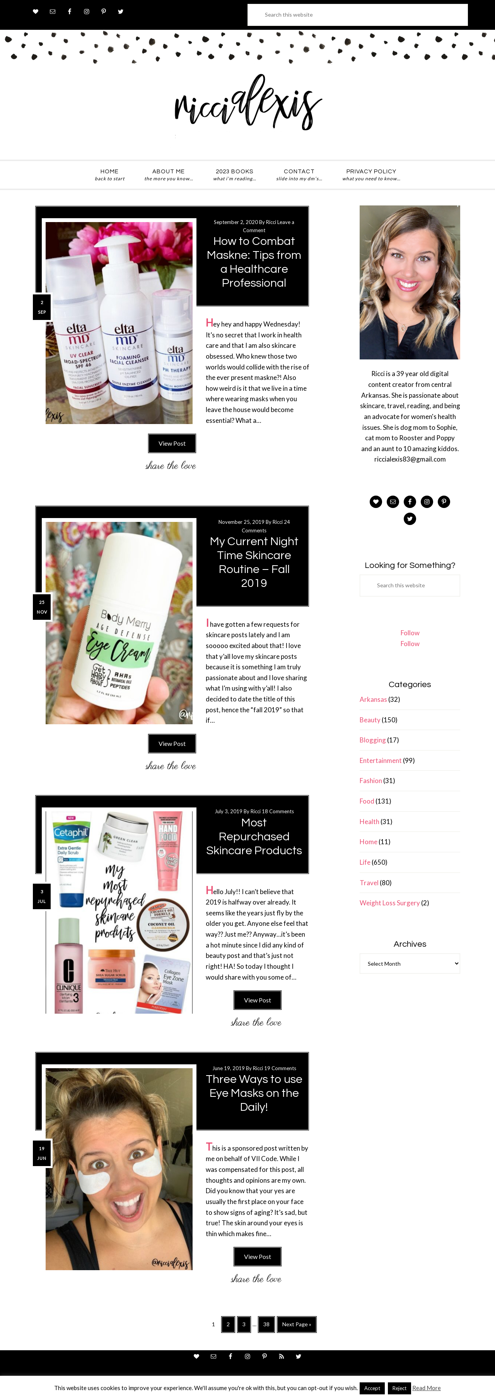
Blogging (373, 740)
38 (269, 1326)
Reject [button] (399, 1388)
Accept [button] (372, 1388)
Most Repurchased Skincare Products (254, 837)
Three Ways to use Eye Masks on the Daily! (254, 1093)
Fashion (371, 780)
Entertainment (381, 760)
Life (365, 862)
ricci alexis (247, 109)
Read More (426, 1387)
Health (369, 822)
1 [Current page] (216, 1326)
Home (368, 842)
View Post (172, 443)
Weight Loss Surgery (390, 903)
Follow (410, 633)
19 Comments (280, 1068)
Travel (369, 883)
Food (367, 801)
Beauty (370, 720)
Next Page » (296, 1326)
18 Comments (278, 811)
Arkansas (373, 699)
